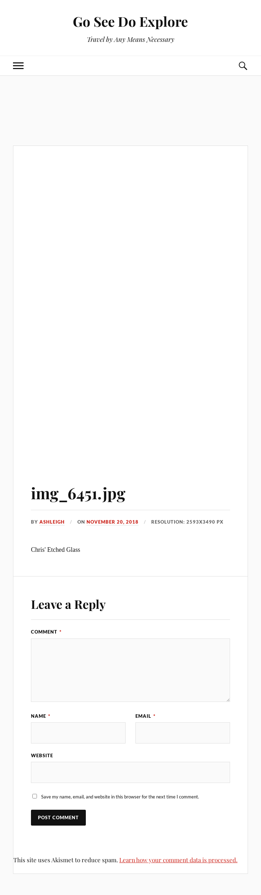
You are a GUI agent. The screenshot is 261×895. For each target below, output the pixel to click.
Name (40, 716)
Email (145, 716)
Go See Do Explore (130, 21)
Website (42, 755)
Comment (46, 632)
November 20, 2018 (113, 522)
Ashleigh (52, 522)
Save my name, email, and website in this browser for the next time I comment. (120, 797)
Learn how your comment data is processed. (178, 860)
